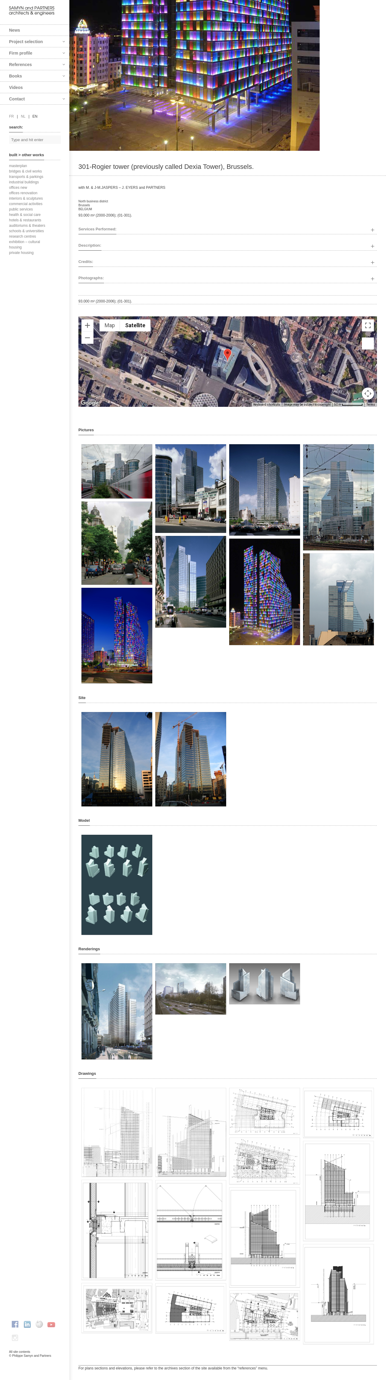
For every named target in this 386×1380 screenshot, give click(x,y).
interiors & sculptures (26, 198)
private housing (21, 253)
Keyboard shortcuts (266, 404)
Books (37, 76)
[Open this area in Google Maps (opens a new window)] (90, 403)
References (37, 64)
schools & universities (26, 231)
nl (23, 116)
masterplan (18, 166)
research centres (22, 236)
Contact (37, 99)
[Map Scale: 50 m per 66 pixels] (348, 405)
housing (15, 247)
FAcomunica (35, 1362)
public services (21, 209)
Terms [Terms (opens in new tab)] (370, 404)
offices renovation (23, 193)
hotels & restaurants (25, 220)
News (14, 30)
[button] (227, 355)
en (35, 116)
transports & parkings (26, 177)
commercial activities (26, 204)
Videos (16, 87)
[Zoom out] (87, 338)
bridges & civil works (25, 171)
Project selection (37, 41)
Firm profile (37, 53)
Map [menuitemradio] (110, 325)
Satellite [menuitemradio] (135, 325)
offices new (18, 187)
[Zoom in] (87, 325)
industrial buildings (24, 182)
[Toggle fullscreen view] (368, 325)
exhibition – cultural (24, 242)
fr (11, 116)
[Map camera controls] (368, 394)
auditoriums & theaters (27, 225)
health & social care (25, 215)
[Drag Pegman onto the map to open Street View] (368, 343)
